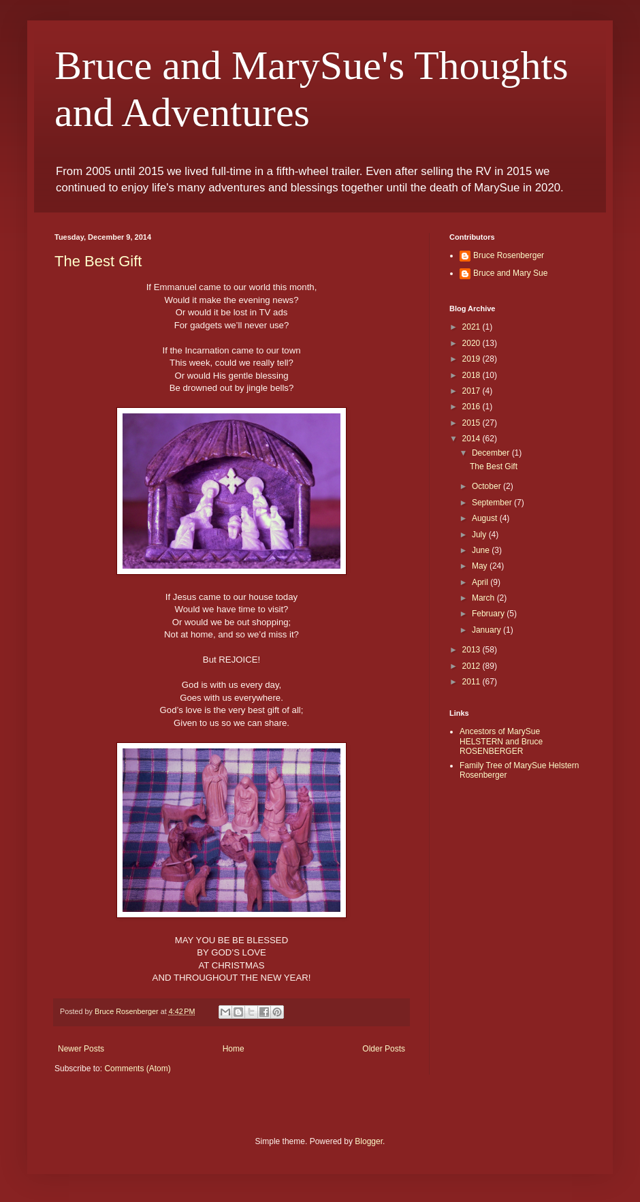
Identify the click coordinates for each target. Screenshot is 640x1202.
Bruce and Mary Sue (510, 273)
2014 (472, 438)
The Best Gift (98, 261)
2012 (472, 666)
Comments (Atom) (137, 1068)
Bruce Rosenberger (508, 255)
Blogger (369, 1141)
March (484, 598)
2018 (472, 375)
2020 (472, 343)
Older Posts (383, 1049)
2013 (472, 649)
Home (233, 1049)
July (480, 534)
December (492, 453)
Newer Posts (81, 1049)
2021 (472, 327)
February (489, 613)
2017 (472, 391)
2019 (472, 359)
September (493, 502)
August (486, 518)
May (481, 566)
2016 (472, 406)
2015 (472, 423)
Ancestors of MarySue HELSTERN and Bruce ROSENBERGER (501, 741)
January (487, 630)
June (482, 550)
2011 (472, 681)
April (481, 582)
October (487, 486)
